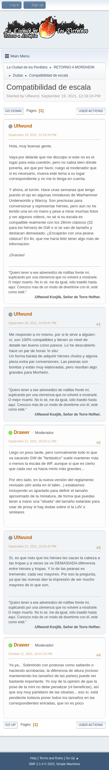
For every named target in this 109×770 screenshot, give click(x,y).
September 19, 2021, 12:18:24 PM (32, 135)
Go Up (10, 725)
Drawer (21, 432)
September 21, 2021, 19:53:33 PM (32, 546)
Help (33, 758)
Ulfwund (23, 125)
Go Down (13, 111)
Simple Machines (68, 764)
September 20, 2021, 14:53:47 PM (32, 323)
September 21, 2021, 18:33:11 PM (32, 441)
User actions (91, 111)
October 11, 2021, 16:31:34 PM (30, 654)
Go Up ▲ (72, 758)
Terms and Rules (51, 758)
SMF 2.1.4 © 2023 (41, 764)
